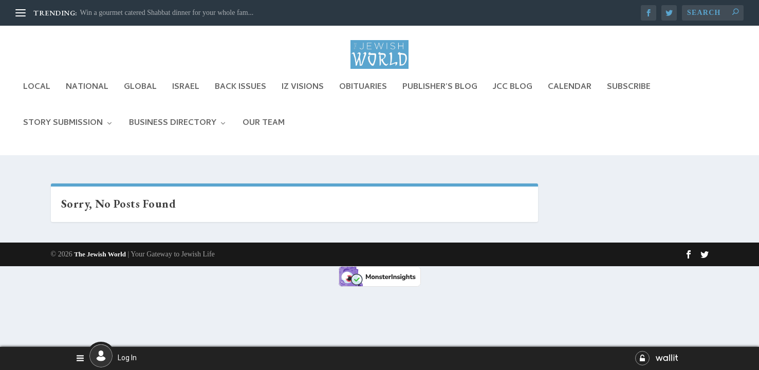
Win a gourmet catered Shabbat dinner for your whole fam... (167, 12)
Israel (185, 97)
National (87, 97)
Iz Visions (303, 97)
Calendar (569, 97)
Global (140, 97)
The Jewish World (100, 255)
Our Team (264, 133)
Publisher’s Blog (439, 97)
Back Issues (240, 97)
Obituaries (363, 97)
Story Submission (63, 133)
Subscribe (629, 97)
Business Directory (172, 133)
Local (36, 97)
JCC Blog (512, 97)
